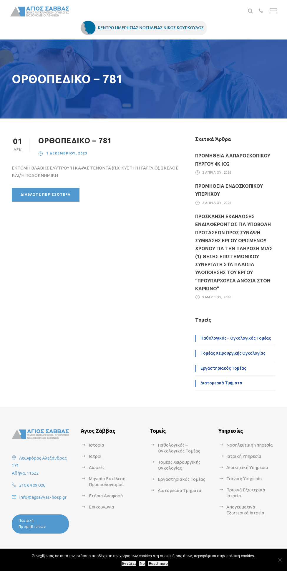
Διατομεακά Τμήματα (221, 383)
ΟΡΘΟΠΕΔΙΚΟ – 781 (75, 140)
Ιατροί (95, 456)
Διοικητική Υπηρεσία (247, 467)
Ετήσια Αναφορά (106, 495)
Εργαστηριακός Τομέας (223, 368)
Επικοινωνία (101, 506)
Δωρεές (96, 467)
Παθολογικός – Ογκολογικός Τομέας (235, 338)
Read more (158, 563)
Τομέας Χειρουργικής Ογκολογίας (232, 353)
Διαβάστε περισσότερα (46, 194)
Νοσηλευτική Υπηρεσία (249, 444)
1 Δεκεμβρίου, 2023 (66, 153)
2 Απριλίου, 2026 (216, 172)
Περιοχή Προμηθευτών (32, 523)
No (142, 563)
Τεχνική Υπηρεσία (244, 478)
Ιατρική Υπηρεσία (243, 456)
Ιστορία (96, 444)
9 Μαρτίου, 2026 (216, 297)
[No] (280, 560)
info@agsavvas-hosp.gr (43, 497)
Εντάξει (129, 563)
